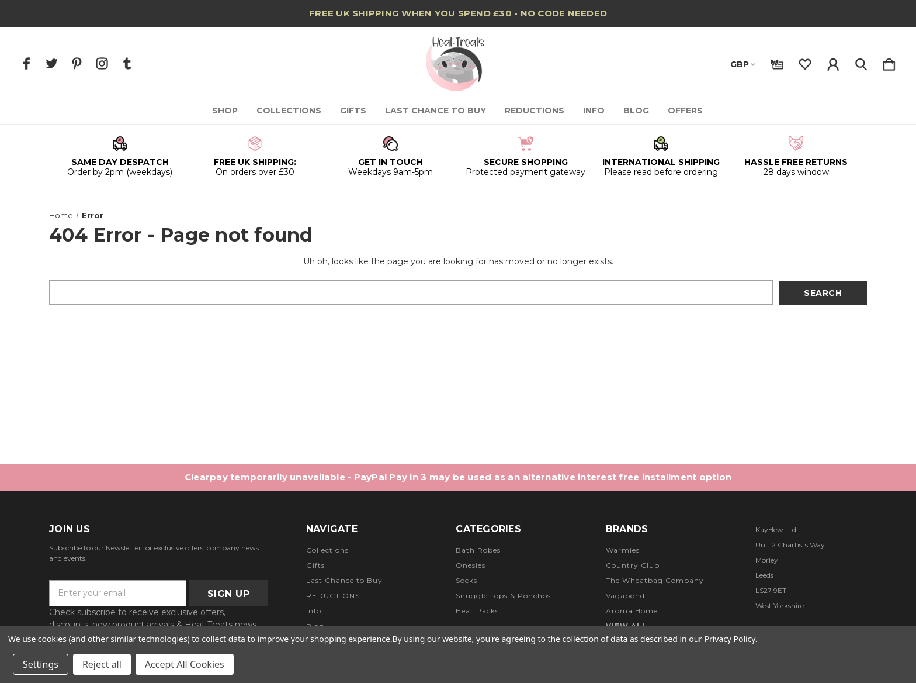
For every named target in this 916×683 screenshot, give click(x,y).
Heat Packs (477, 610)
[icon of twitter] (52, 63)
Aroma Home (632, 610)
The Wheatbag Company (655, 580)
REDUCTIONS (535, 110)
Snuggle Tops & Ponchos (503, 595)
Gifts (354, 110)
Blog (637, 110)
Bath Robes (478, 550)
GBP (742, 64)
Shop (225, 110)
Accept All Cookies (184, 664)
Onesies (470, 565)
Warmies (623, 550)
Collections (289, 110)
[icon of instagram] (102, 63)
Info (594, 110)
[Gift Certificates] (777, 62)
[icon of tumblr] (127, 63)
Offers (685, 110)
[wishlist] (805, 62)
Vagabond (625, 595)
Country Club (633, 565)
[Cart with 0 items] (889, 62)
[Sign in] (833, 62)
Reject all (102, 664)
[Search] (861, 62)
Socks (466, 580)
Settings (40, 664)
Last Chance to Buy (436, 110)
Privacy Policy (730, 638)
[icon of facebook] (26, 63)
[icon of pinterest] (77, 63)
